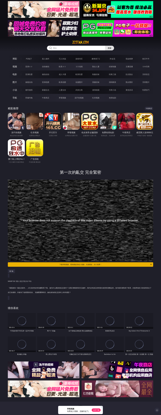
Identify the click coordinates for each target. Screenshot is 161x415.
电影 (15, 74)
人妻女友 (62, 90)
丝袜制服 (112, 66)
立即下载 (96, 410)
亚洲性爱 (29, 74)
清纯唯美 (112, 82)
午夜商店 (45, 98)
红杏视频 (95, 98)
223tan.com (80, 42)
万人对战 (62, 59)
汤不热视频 (79, 98)
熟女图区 (129, 82)
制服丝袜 (95, 74)
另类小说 (112, 90)
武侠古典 (79, 90)
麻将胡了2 (96, 59)
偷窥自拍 (29, 82)
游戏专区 (79, 59)
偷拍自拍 (45, 74)
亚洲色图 (45, 82)
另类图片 (145, 82)
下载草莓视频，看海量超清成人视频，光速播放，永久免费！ (105, 264)
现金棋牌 (129, 59)
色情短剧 (112, 98)
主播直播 (129, 66)
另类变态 (145, 74)
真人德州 (45, 59)
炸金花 (112, 59)
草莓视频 (62, 98)
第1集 (11, 271)
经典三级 (112, 74)
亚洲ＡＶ (29, 66)
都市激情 (29, 90)
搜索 (109, 48)
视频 (15, 66)
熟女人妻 (95, 66)
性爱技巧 (145, 90)
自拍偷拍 (45, 66)
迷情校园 (95, 90)
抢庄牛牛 (145, 59)
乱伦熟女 (129, 74)
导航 (15, 97)
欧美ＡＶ (62, 66)
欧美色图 (62, 82)
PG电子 (29, 59)
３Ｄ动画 (79, 66)
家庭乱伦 (45, 90)
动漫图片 (79, 82)
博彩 (15, 58)
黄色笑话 (129, 90)
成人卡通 (62, 74)
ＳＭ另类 (145, 66)
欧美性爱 (79, 74)
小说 (15, 89)
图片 (15, 82)
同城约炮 (29, 98)
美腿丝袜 (95, 82)
